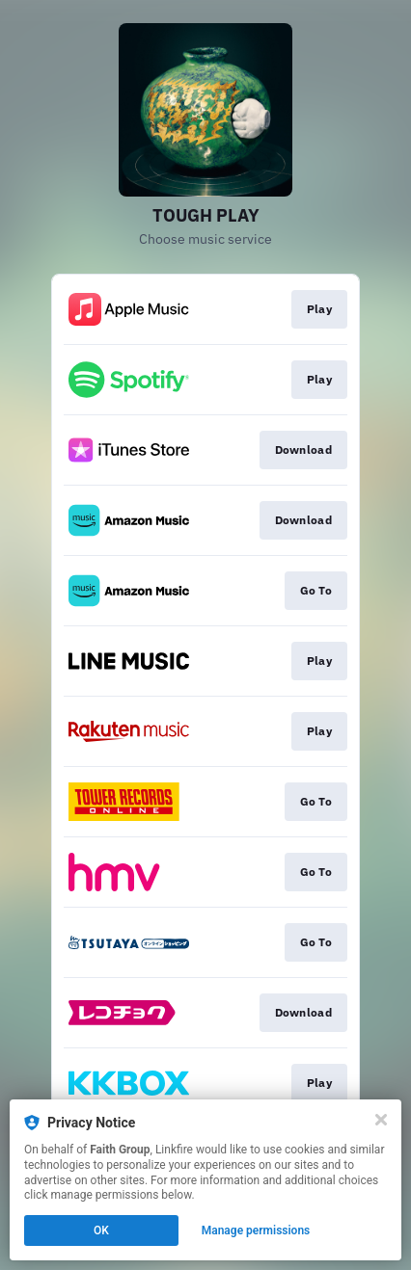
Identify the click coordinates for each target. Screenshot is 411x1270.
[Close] (381, 1119)
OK (101, 1230)
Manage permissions (256, 1230)
